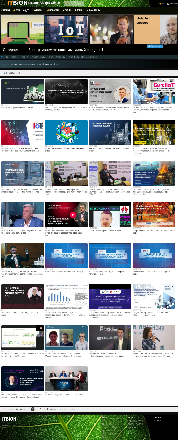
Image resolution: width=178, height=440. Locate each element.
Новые (15, 57)
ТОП (8, 57)
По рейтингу (73, 57)
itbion (9, 419)
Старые (24, 57)
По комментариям (56, 57)
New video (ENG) (89, 57)
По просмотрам (37, 57)
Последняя (51, 409)
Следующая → (21, 409)
